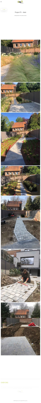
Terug (3, 9)
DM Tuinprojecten (25, 400)
